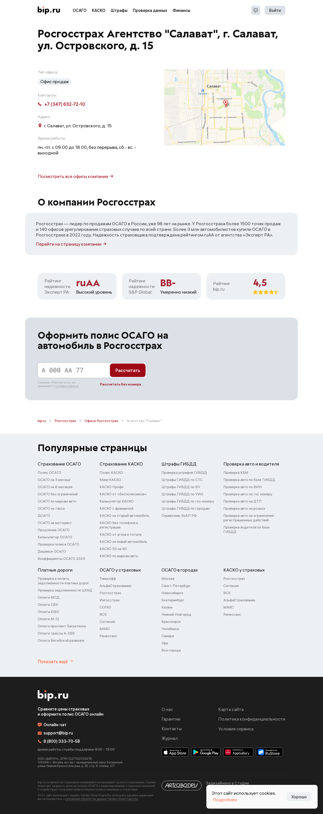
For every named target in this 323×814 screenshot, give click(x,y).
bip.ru (42, 420)
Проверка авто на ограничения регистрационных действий (248, 517)
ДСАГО (44, 515)
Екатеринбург (173, 600)
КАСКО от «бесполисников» (123, 494)
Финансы (181, 10)
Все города (171, 650)
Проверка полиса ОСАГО (58, 544)
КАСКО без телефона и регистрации (119, 524)
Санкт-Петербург (176, 585)
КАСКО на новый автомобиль (123, 541)
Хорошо (299, 796)
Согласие (107, 621)
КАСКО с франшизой (116, 508)
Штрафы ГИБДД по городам (186, 508)
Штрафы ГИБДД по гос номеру (188, 501)
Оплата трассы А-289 (56, 633)
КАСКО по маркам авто (119, 556)
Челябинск (170, 628)
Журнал (170, 738)
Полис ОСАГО (49, 472)
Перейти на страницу (71, 244)
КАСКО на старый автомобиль (124, 515)
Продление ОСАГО (54, 530)
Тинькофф (108, 578)
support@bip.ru (55, 733)
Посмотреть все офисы (75, 176)
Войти (275, 10)
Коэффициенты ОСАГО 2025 (61, 558)
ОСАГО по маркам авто (57, 501)
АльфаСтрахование (115, 585)
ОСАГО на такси (51, 508)
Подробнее (225, 799)
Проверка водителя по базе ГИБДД (246, 529)
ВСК (103, 614)
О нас (167, 709)
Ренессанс (108, 636)
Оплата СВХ (48, 604)
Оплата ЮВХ (48, 611)
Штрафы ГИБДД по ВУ (181, 487)
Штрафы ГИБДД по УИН (182, 494)
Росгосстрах (65, 420)
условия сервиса (67, 386)
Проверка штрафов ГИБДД (184, 472)
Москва (168, 578)
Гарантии (171, 719)
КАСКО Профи (111, 487)
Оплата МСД (48, 597)
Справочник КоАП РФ (179, 515)
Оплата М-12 (48, 619)
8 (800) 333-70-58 (59, 741)
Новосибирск (172, 593)
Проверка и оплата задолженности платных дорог (63, 580)
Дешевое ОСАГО (52, 551)
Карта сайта (231, 709)
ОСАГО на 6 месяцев (55, 487)
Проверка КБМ (235, 472)
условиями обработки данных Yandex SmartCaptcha (101, 799)
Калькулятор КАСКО (117, 501)
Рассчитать (127, 370)
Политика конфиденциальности (251, 719)
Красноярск (171, 621)
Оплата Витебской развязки (61, 640)
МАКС (105, 628)
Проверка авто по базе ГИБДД (249, 479)
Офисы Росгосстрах (101, 420)
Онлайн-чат (52, 724)
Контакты (172, 728)
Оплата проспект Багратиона (62, 626)
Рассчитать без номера (120, 384)
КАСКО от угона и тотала (121, 534)
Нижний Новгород (176, 614)
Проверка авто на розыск (244, 508)
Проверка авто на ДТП (242, 501)
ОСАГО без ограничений (58, 494)
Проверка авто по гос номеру (247, 494)
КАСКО (98, 10)
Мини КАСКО (110, 479)
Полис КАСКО (111, 472)
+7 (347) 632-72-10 (61, 104)
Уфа (165, 643)
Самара (168, 636)
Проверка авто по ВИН (242, 487)
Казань (167, 607)
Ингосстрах (110, 600)
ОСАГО (80, 10)
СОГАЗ (105, 607)
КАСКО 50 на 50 (113, 548)
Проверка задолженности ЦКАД (65, 590)
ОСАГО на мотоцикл (54, 522)
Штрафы (119, 10)
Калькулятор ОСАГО (55, 537)
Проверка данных (150, 10)
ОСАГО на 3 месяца (54, 479)
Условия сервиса (235, 729)
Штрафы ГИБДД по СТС (182, 479)
